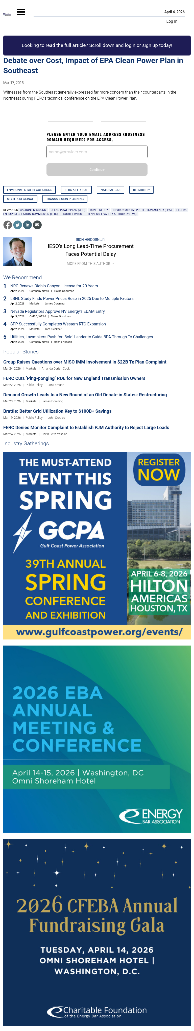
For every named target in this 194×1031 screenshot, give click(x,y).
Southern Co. (73, 214)
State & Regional (20, 199)
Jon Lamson (55, 385)
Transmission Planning (65, 199)
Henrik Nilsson (63, 342)
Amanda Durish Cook (56, 368)
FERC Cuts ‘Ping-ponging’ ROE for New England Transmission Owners (74, 378)
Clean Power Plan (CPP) (68, 210)
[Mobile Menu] (21, 16)
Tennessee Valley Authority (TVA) (111, 214)
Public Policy (34, 385)
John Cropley (56, 418)
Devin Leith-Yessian (54, 434)
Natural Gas (110, 190)
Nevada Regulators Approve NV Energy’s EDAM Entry (57, 311)
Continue (97, 169)
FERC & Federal (76, 190)
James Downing (55, 303)
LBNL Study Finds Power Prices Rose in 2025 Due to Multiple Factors (72, 298)
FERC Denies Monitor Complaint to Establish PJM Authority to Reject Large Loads (86, 427)
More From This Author (90, 264)
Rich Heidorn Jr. (91, 240)
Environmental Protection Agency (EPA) (142, 210)
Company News (39, 291)
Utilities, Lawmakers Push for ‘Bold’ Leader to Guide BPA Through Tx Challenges (81, 337)
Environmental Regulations (29, 190)
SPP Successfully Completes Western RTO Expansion (58, 324)
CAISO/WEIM (38, 316)
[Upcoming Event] (97, 545)
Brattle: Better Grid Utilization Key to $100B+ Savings (57, 411)
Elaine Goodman (64, 291)
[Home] (7, 14)
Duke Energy (99, 210)
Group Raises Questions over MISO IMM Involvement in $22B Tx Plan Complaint (84, 362)
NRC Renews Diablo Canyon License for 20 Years (54, 286)
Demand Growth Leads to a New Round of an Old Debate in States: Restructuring (85, 394)
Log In (172, 21)
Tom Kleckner (53, 329)
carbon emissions (33, 210)
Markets (35, 303)
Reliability (141, 190)
